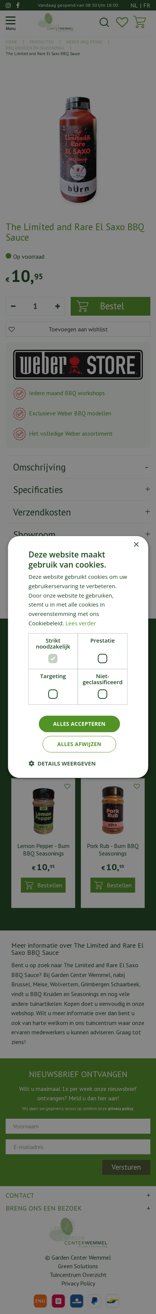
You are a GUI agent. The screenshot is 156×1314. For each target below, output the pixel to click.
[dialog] (78, 657)
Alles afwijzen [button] (79, 744)
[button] (62, 763)
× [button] (136, 545)
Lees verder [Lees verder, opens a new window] (80, 623)
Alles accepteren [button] (79, 723)
